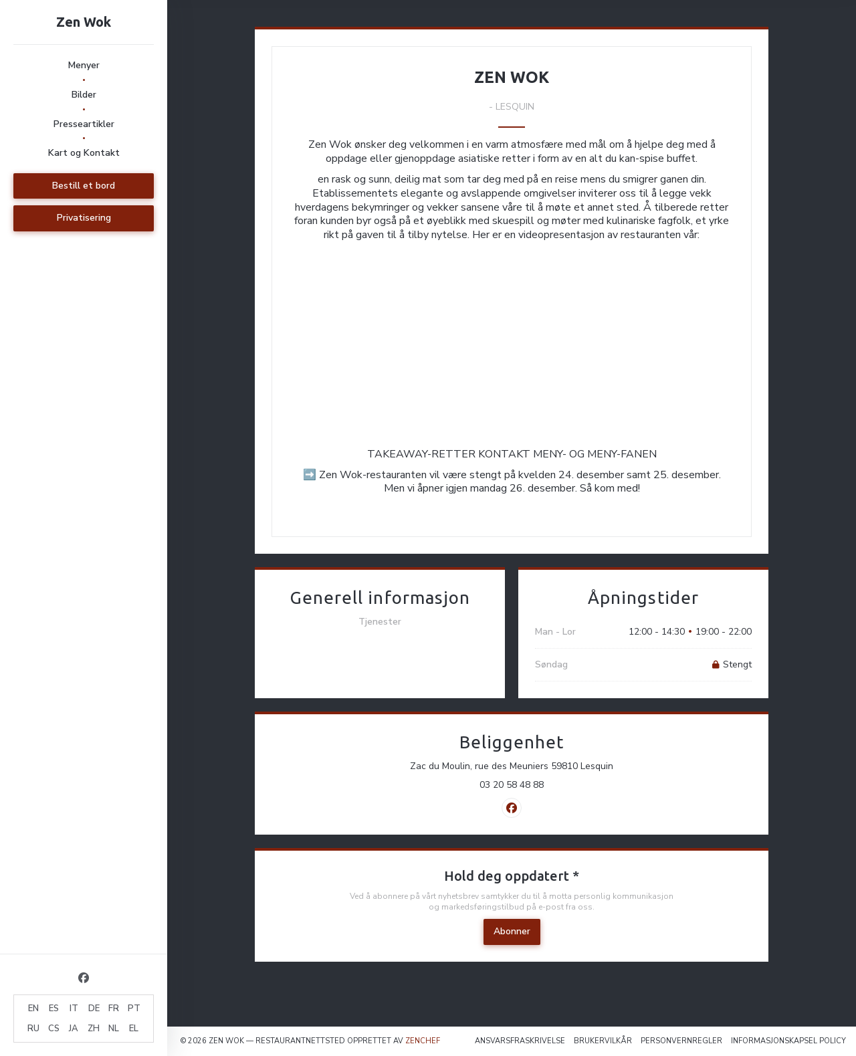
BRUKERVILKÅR (603, 1041)
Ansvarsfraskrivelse (520, 1041)
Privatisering (84, 217)
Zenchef (422, 1041)
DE (94, 1008)
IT (74, 1008)
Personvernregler (681, 1041)
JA (73, 1029)
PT (134, 1008)
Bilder (84, 94)
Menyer (84, 65)
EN (33, 1008)
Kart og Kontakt (84, 152)
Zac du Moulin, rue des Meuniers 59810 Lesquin (560, 766)
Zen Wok (83, 21)
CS (54, 1029)
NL (113, 1029)
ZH (94, 1029)
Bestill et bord (83, 185)
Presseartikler (84, 124)
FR (113, 1008)
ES (54, 1008)
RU (33, 1029)
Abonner (512, 931)
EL (133, 1029)
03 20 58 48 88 (511, 785)
